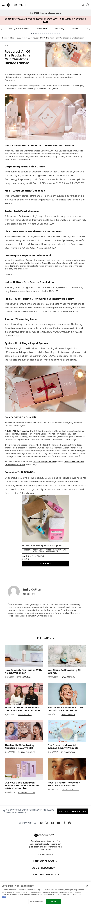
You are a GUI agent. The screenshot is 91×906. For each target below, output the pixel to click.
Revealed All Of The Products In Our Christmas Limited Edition (58, 38)
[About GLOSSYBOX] (45, 867)
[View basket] (87, 4)
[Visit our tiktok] (64, 823)
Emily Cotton (32, 589)
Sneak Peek (42, 28)
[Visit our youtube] (58, 823)
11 (24, 38)
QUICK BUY (45, 563)
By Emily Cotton (26, 792)
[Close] (87, 885)
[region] (45, 894)
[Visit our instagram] (52, 823)
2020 (19, 38)
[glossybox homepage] (18, 5)
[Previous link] (1, 29)
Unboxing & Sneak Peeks (18, 28)
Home (4, 38)
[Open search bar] (83, 4)
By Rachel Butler (26, 752)
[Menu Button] (3, 4)
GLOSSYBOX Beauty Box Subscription (42, 545)
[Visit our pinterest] (70, 823)
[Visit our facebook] (41, 823)
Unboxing (59, 28)
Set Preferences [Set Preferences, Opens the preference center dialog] (36, 901)
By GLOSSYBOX (24, 677)
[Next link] (89, 29)
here (4, 897)
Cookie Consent (45, 854)
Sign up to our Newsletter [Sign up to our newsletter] (72, 811)
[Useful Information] (45, 874)
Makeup (75, 28)
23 (29, 38)
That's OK (54, 901)
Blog (12, 38)
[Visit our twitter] (47, 823)
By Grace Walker (70, 789)
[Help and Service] (45, 861)
